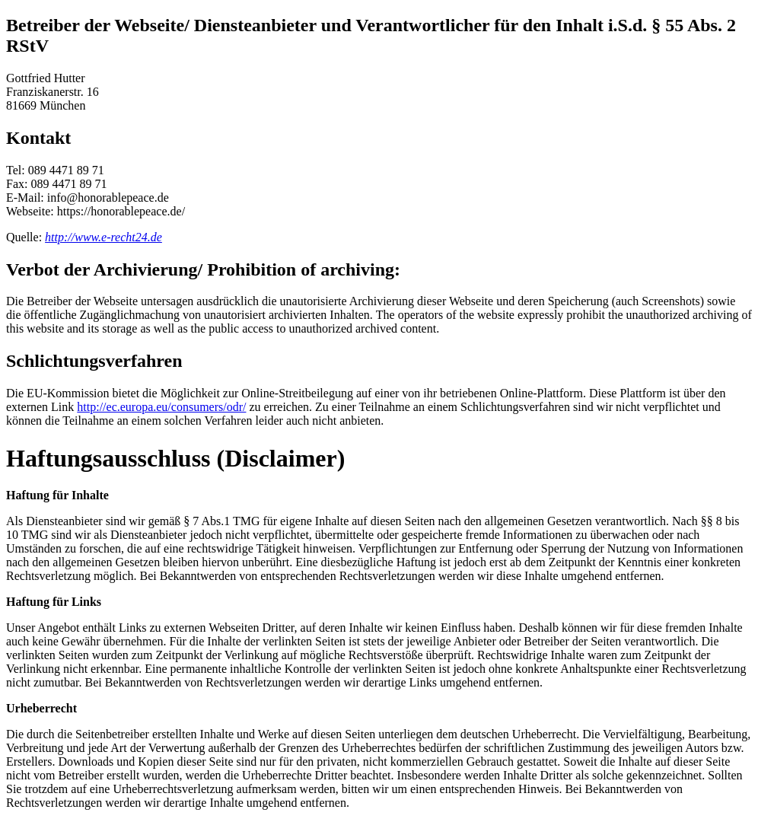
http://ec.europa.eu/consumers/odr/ (161, 406)
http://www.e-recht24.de (103, 237)
